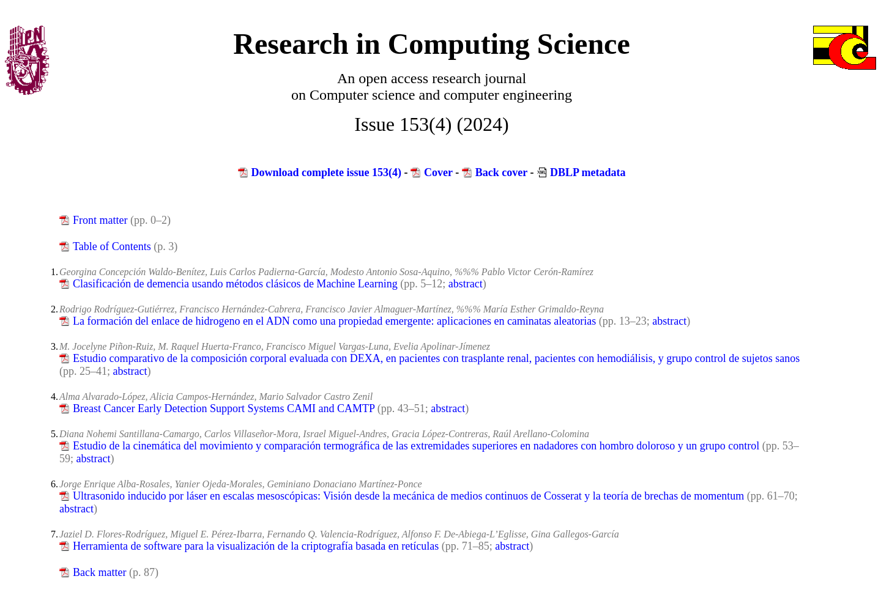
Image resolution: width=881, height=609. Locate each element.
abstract (465, 284)
